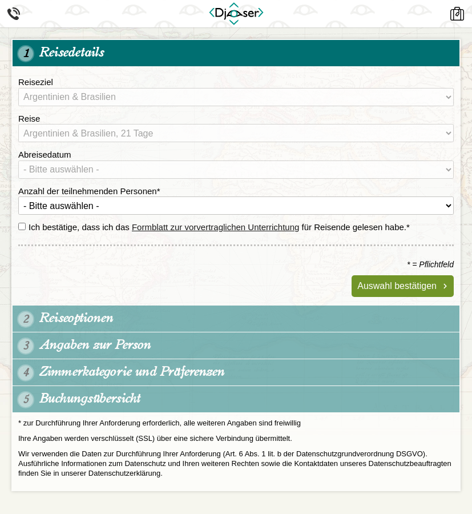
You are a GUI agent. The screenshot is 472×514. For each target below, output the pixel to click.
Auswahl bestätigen (397, 286)
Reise (29, 118)
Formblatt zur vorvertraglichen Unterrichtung (215, 227)
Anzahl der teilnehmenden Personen (89, 191)
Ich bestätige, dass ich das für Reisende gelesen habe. (214, 227)
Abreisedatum (44, 154)
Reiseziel (35, 82)
